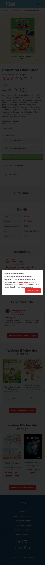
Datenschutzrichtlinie (27, 282)
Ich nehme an (32, 290)
